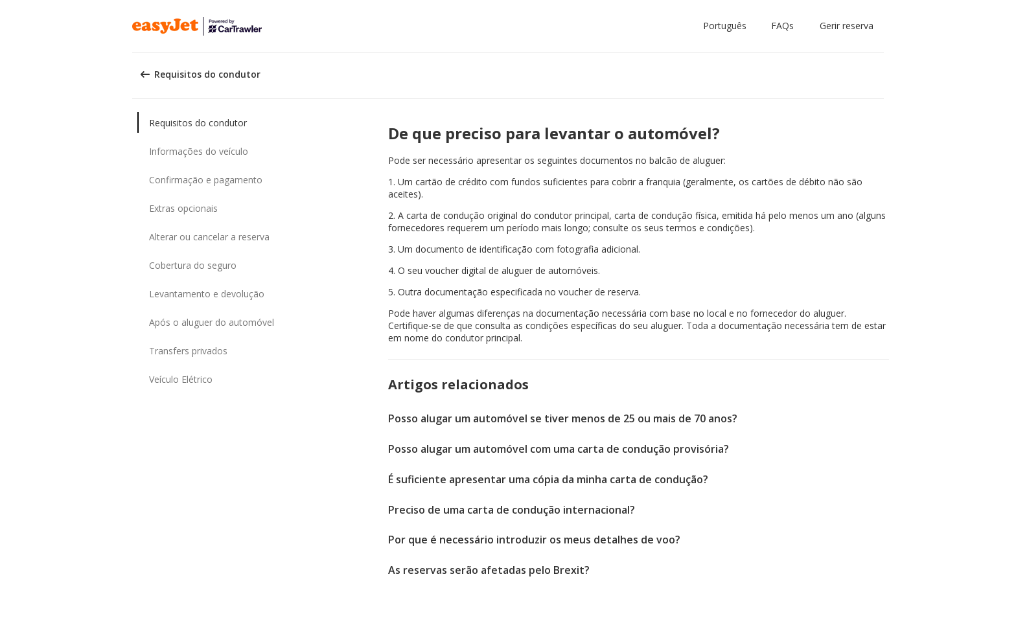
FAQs (782, 25)
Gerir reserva (846, 25)
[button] (727, 26)
